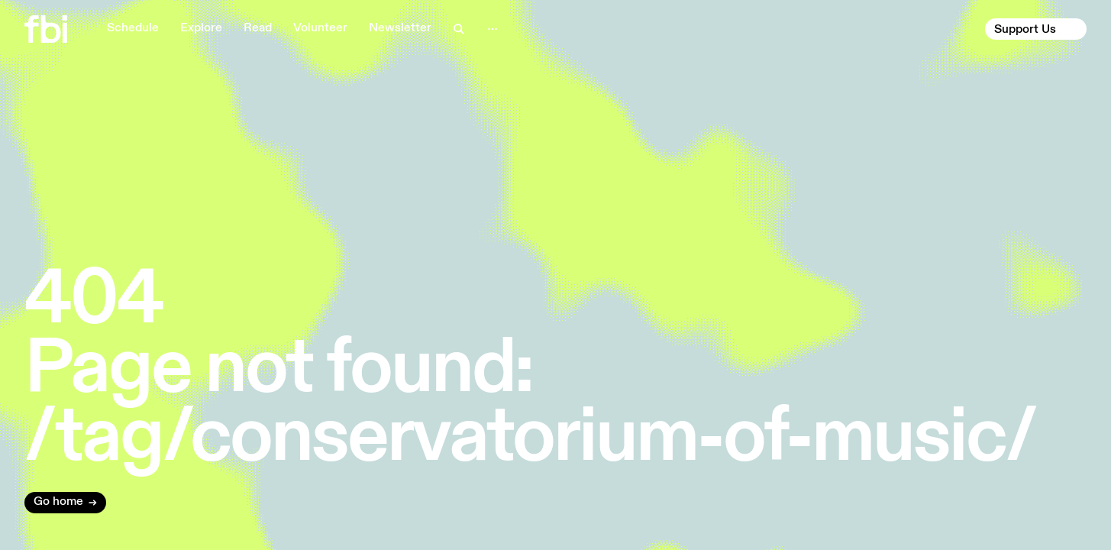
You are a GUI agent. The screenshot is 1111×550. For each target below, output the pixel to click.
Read (258, 28)
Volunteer (320, 28)
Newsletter (400, 28)
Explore (201, 28)
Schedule (133, 28)
